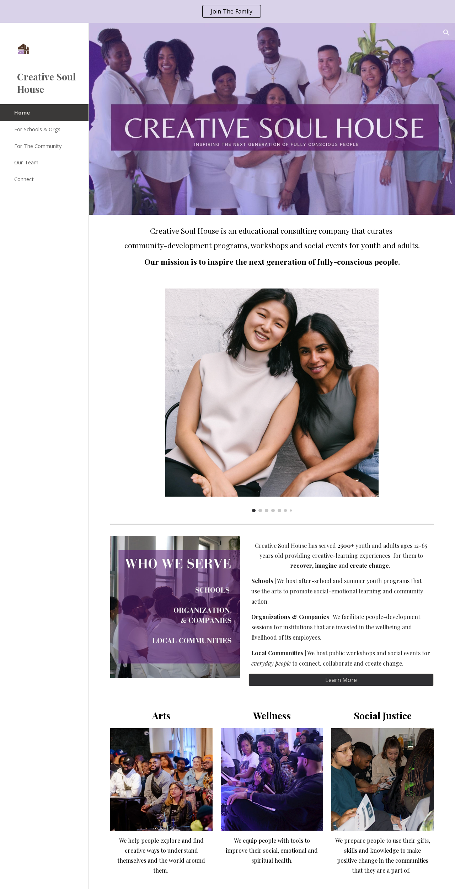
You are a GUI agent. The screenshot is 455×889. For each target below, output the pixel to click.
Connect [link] (24, 178)
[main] (272, 247)
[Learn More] (341, 679)
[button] (446, 32)
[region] (227, 11)
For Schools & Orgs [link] (37, 129)
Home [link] (22, 112)
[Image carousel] (271, 401)
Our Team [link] (26, 162)
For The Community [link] (37, 145)
